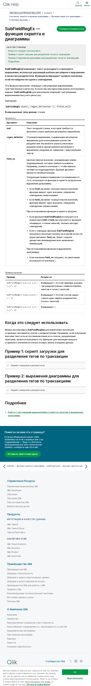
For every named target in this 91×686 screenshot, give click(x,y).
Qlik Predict (12, 552)
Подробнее (13, 61)
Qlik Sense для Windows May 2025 (25, 13)
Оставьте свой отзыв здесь (22, 454)
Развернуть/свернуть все (71, 29)
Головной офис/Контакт (19, 646)
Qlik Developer (14, 490)
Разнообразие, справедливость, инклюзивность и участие (37, 626)
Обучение (12, 494)
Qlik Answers (13, 548)
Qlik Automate (14, 556)
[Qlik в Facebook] (81, 661)
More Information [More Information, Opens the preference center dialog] (75, 678)
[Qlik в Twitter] (70, 661)
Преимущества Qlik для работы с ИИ (26, 585)
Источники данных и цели (20, 597)
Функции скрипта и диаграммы (65, 16)
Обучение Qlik (14, 498)
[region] (45, 676)
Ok (75, 672)
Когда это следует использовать (24, 51)
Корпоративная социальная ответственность (30, 622)
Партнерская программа (19, 634)
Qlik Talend (12, 524)
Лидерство (12, 618)
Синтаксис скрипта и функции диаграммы (28, 16)
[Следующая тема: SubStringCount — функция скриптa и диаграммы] (67, 466)
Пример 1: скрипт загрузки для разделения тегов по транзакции (39, 54)
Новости (11, 642)
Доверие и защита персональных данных (28, 577)
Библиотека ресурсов (18, 506)
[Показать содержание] (6, 13)
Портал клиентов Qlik (18, 502)
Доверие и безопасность (20, 573)
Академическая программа (21, 630)
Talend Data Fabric (16, 532)
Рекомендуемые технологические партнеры (30, 593)
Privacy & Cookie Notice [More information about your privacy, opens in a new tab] (38, 684)
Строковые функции (18, 20)
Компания (12, 614)
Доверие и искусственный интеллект (26, 581)
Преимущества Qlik (17, 569)
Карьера (11, 638)
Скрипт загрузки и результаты (28, 365)
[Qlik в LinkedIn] (76, 661)
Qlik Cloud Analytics (16, 544)
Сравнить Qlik (14, 589)
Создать (48, 13)
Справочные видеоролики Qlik (22, 486)
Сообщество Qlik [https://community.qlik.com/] (55, 661)
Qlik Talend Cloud (15, 528)
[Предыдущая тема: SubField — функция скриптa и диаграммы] (23, 466)
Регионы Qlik (13, 601)
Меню (87, 5)
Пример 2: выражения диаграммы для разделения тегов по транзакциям (43, 58)
